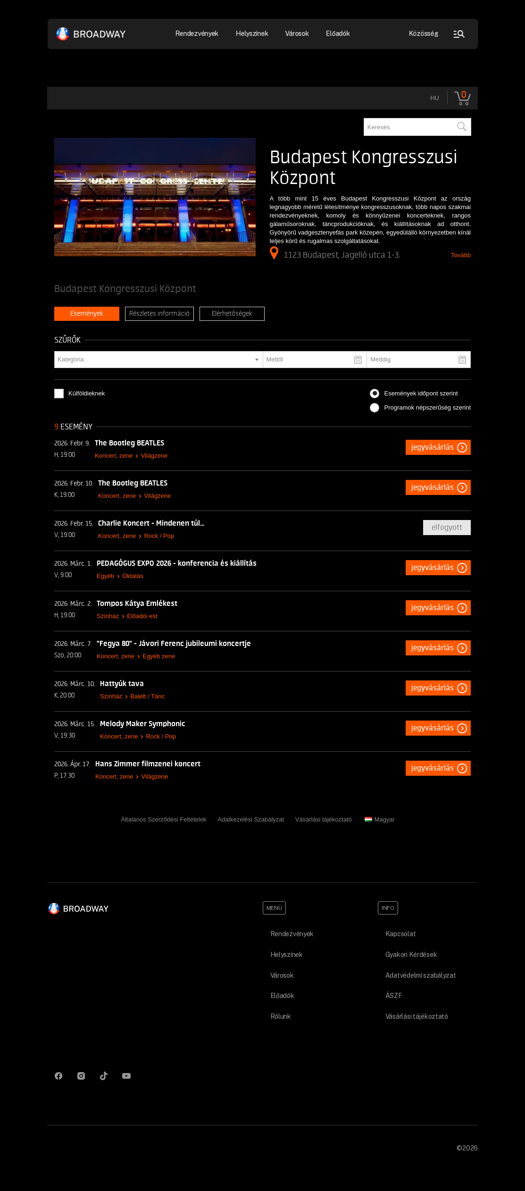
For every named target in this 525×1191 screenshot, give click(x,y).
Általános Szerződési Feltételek (163, 819)
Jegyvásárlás (432, 447)
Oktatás (132, 575)
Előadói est (142, 616)
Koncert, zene (114, 455)
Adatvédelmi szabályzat (420, 975)
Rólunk (280, 1016)
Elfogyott (447, 527)
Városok (297, 33)
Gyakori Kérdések (411, 954)
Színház (108, 616)
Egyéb (105, 575)
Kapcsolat (400, 934)
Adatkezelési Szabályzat (250, 819)
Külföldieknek (86, 393)
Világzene (154, 455)
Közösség (423, 33)
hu (434, 97)
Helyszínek (252, 33)
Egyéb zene (158, 656)
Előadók (338, 33)
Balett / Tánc (147, 696)
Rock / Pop (159, 535)
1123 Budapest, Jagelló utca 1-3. (335, 253)
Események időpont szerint (421, 393)
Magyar (379, 819)
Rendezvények (197, 33)
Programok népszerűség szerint (427, 407)
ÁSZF (393, 995)
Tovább (461, 255)
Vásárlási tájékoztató (323, 819)
